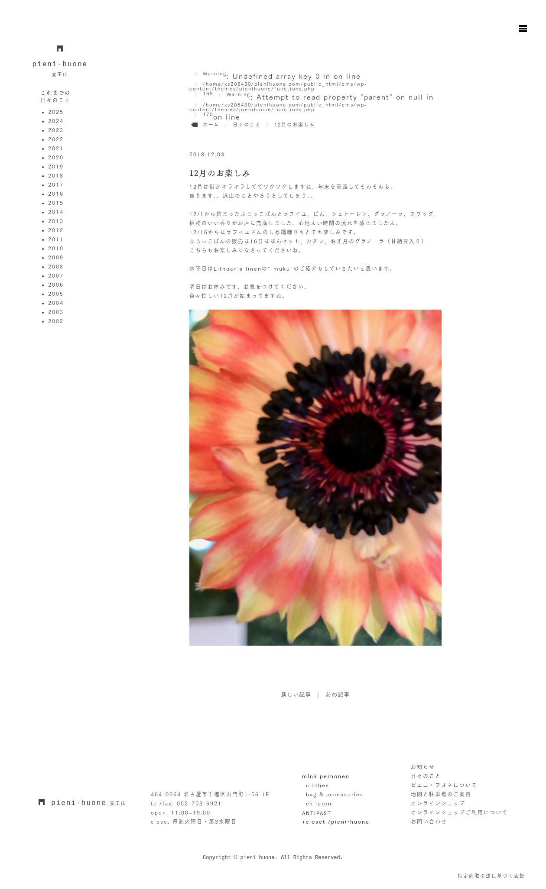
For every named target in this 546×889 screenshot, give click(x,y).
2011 (56, 239)
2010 (56, 248)
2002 (56, 320)
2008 (56, 266)
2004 (56, 302)
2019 (56, 166)
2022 (56, 139)
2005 (56, 293)
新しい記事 (296, 695)
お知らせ (423, 766)
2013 (56, 220)
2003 (56, 311)
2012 (56, 230)
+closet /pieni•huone (336, 821)
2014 (56, 211)
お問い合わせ (429, 821)
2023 (56, 130)
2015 (56, 202)
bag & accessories (335, 794)
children (319, 803)
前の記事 (338, 695)
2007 (56, 275)
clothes (317, 785)
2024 (56, 120)
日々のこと (426, 776)
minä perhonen (326, 776)
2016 (56, 193)
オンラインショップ (438, 803)
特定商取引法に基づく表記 (491, 875)
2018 (56, 175)
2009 (56, 257)
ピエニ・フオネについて (444, 785)
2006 (56, 284)
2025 (56, 111)
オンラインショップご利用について (459, 812)
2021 (56, 148)
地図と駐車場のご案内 (441, 794)
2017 (56, 184)
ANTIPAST (317, 812)
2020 (56, 157)
